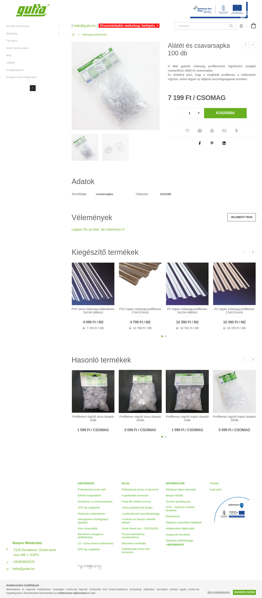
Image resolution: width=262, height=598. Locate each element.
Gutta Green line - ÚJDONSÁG (140, 528)
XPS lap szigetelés (89, 507)
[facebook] (199, 143)
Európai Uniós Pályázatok (21, 77)
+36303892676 (23, 562)
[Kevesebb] (33, 88)
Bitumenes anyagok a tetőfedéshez (90, 536)
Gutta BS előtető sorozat (136, 501)
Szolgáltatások (15, 70)
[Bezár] (253, 4)
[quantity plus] (199, 113)
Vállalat (10, 62)
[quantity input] (189, 113)
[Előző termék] (246, 45)
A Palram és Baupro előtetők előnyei (139, 521)
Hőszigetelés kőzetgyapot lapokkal (93, 521)
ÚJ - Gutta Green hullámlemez (96, 543)
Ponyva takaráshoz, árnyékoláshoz (133, 536)
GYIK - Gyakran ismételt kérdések (180, 509)
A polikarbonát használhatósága (140, 513)
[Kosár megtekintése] (251, 26)
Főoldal (214, 483)
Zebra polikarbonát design (137, 507)
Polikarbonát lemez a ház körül (140, 489)
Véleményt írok (242, 217)
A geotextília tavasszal (135, 495)
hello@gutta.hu (23, 569)
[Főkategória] (74, 34)
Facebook (81, 566)
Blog (8, 55)
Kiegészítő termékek (178, 534)
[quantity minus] (180, 113)
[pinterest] (212, 143)
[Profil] (241, 26)
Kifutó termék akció (17, 48)
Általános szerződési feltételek (184, 522)
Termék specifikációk (178, 501)
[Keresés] (205, 26)
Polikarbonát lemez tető (92, 489)
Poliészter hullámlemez (91, 513)
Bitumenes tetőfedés (134, 543)
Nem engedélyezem (219, 592)
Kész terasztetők (87, 528)
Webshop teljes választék (181, 489)
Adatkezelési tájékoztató (180, 528)
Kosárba (225, 113)
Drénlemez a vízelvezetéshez (95, 501)
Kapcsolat (215, 489)
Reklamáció (173, 516)
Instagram (90, 566)
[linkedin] (224, 143)
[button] (187, 131)
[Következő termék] (253, 45)
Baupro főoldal (174, 495)
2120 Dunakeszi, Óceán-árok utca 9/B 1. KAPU (35, 552)
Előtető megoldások (89, 495)
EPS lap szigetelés (89, 549)
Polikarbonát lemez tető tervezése (136, 550)
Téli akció (11, 40)
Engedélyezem (244, 592)
